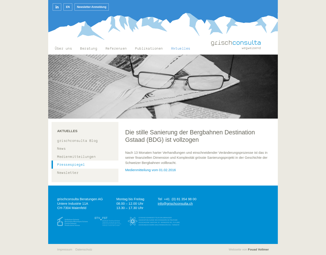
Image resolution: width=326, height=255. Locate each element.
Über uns (63, 49)
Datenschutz (83, 249)
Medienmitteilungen (76, 157)
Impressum (64, 249)
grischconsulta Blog (77, 141)
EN (68, 7)
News (61, 149)
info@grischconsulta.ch (175, 203)
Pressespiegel (71, 165)
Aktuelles (180, 49)
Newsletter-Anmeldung (91, 7)
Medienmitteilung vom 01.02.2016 (150, 170)
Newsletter (68, 173)
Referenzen (116, 49)
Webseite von (249, 249)
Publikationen (149, 49)
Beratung (88, 49)
